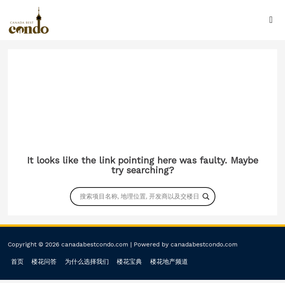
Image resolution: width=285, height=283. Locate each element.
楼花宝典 (129, 261)
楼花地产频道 (169, 261)
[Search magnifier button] (205, 196)
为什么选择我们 (87, 261)
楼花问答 (44, 261)
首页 (17, 261)
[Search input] (139, 196)
